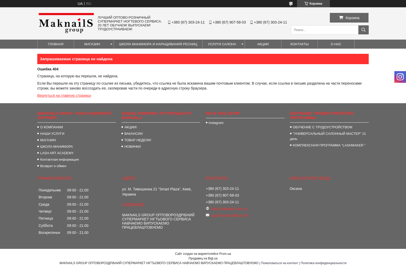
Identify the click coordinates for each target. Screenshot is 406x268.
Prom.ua (225, 254)
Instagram (216, 123)
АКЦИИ (263, 44)
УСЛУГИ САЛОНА (222, 44)
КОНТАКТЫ (300, 44)
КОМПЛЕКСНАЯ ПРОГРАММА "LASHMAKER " (329, 145)
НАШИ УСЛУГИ (52, 134)
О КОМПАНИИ (51, 127)
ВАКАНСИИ (133, 134)
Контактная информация (59, 159)
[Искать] (363, 29)
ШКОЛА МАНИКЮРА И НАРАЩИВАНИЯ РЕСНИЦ (158, 44)
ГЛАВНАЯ (55, 44)
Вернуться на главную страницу (64, 95)
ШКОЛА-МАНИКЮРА (56, 146)
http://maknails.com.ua (229, 209)
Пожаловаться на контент (279, 263)
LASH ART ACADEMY (57, 153)
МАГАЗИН (92, 44)
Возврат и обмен (53, 166)
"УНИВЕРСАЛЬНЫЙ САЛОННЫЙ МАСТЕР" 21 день (328, 136)
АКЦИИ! (130, 127)
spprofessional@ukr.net (230, 215)
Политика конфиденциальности (323, 263)
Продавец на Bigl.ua (203, 258)
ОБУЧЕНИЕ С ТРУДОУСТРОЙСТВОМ (322, 127)
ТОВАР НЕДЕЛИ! (137, 140)
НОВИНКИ (132, 146)
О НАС (336, 44)
